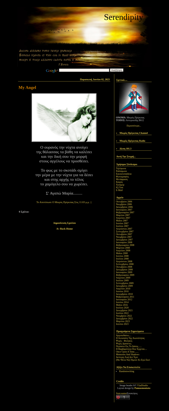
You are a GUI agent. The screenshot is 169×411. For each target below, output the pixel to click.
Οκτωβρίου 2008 (124, 267)
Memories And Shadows (127, 354)
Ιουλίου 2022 (122, 313)
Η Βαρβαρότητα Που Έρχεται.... (131, 349)
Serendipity (123, 17)
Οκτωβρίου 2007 (124, 234)
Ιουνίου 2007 (122, 223)
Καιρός (119, 182)
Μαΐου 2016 (122, 305)
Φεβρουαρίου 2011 (125, 297)
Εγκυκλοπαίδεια (123, 174)
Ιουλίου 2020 (122, 307)
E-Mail (119, 190)
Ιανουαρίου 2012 (124, 299)
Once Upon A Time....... (127, 351)
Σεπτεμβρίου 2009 (124, 283)
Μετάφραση (122, 179)
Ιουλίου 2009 (122, 280)
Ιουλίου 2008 (122, 258)
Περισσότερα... (133, 125)
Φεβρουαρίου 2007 (125, 212)
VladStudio (142, 385)
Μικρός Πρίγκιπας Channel (134, 133)
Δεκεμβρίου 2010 (124, 294)
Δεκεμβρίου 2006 (124, 207)
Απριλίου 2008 (123, 250)
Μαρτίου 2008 (123, 248)
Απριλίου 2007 (123, 218)
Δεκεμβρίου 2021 (124, 310)
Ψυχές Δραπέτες (123, 343)
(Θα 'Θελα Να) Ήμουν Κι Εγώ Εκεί (133, 360)
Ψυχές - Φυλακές (124, 341)
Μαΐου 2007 (122, 220)
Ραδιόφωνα (121, 171)
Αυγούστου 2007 (124, 229)
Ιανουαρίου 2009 (124, 272)
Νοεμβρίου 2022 (124, 316)
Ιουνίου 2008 (122, 256)
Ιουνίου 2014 (122, 302)
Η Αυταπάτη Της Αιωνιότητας (130, 338)
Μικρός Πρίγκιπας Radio (132, 141)
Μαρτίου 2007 (123, 215)
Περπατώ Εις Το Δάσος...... (129, 346)
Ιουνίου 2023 (122, 324)
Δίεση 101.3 (125, 148)
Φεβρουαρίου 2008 (125, 245)
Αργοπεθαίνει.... (123, 335)
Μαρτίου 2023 (123, 321)
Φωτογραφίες (122, 176)
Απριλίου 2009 (123, 277)
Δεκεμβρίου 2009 (124, 286)
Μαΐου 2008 (122, 253)
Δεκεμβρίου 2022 (124, 318)
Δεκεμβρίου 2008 (124, 269)
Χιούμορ (120, 184)
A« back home (64, 228)
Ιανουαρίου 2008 (124, 242)
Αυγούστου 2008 (124, 261)
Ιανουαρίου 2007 (124, 209)
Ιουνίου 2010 (122, 291)
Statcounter (121, 393)
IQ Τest (119, 187)
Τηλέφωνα (121, 168)
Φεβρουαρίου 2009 (125, 275)
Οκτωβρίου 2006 (124, 201)
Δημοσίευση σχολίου (64, 223)
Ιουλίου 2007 (122, 226)
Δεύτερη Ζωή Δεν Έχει (127, 357)
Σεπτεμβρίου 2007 (124, 231)
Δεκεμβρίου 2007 (124, 239)
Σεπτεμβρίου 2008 (124, 264)
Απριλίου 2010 (123, 288)
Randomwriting (126, 371)
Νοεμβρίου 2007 (124, 237)
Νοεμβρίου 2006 (124, 204)
